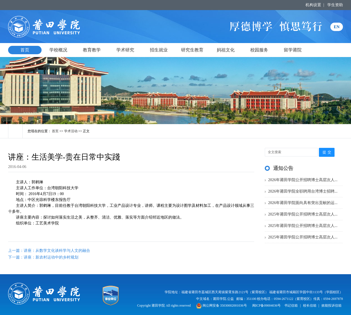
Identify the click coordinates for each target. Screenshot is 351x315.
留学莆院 (293, 50)
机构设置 (313, 5)
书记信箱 (291, 305)
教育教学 (92, 50)
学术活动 (71, 131)
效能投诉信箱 (331, 305)
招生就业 (159, 50)
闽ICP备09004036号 (266, 305)
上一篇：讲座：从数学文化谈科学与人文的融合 (49, 250)
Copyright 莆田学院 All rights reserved (164, 305)
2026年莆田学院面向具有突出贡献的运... (303, 203)
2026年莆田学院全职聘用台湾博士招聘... (303, 191)
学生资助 (335, 5)
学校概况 (58, 50)
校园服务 (259, 50)
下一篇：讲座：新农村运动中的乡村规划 (43, 257)
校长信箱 (309, 305)
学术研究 (125, 50)
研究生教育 (192, 50)
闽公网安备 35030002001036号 (221, 305)
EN (337, 27)
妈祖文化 (226, 50)
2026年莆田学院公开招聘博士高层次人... (303, 180)
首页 (24, 50)
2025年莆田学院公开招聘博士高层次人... (303, 214)
